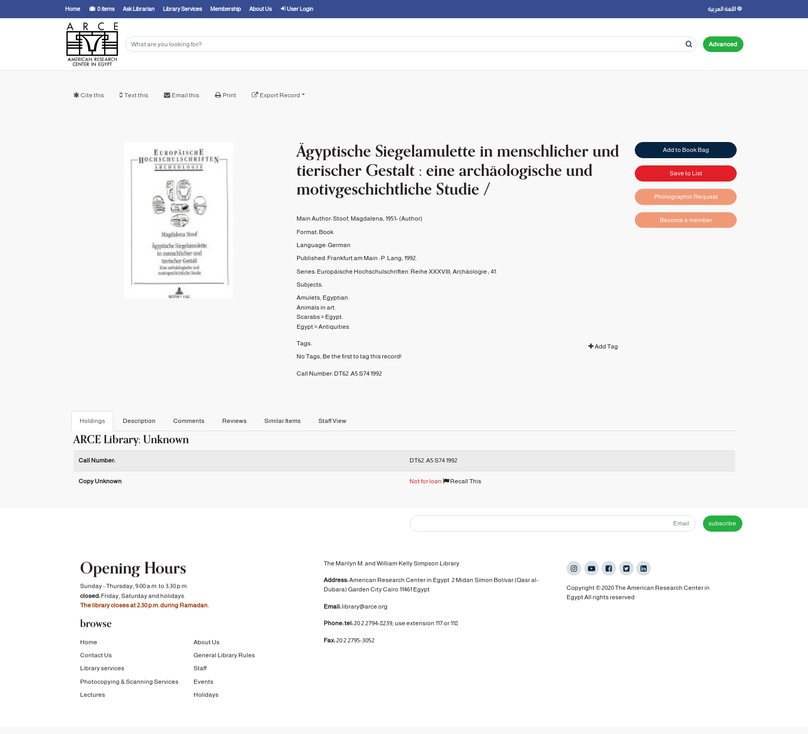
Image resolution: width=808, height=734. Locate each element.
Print (229, 95)
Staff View (332, 420)
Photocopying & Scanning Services (129, 684)
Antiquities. (334, 326)
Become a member (686, 220)
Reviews (234, 420)
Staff (200, 671)
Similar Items (282, 420)
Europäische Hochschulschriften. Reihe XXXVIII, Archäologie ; (403, 271)
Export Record (280, 95)
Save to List (686, 173)
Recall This (462, 481)
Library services (102, 671)
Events (203, 684)
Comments (188, 420)
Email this (185, 95)
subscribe (722, 523)
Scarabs (308, 316)
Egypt (305, 326)
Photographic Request (686, 196)
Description (139, 420)
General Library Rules (224, 658)
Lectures (92, 697)
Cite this (92, 95)
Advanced (723, 44)
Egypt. (334, 316)
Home (88, 645)
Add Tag (603, 346)
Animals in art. (316, 307)
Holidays (206, 697)
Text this (136, 95)
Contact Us (96, 658)
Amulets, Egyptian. (323, 297)
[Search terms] (411, 44)
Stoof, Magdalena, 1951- (365, 218)
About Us (207, 645)
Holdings (92, 420)
